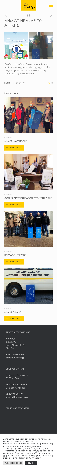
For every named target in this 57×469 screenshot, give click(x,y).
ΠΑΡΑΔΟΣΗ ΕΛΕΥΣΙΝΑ (15, 255)
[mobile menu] (51, 4)
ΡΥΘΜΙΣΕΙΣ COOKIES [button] (13, 463)
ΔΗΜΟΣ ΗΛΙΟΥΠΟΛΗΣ (15, 141)
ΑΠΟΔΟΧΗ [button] (30, 463)
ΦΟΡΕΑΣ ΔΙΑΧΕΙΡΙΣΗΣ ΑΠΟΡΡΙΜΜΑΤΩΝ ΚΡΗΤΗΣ (28, 198)
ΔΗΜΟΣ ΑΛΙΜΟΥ (12, 312)
